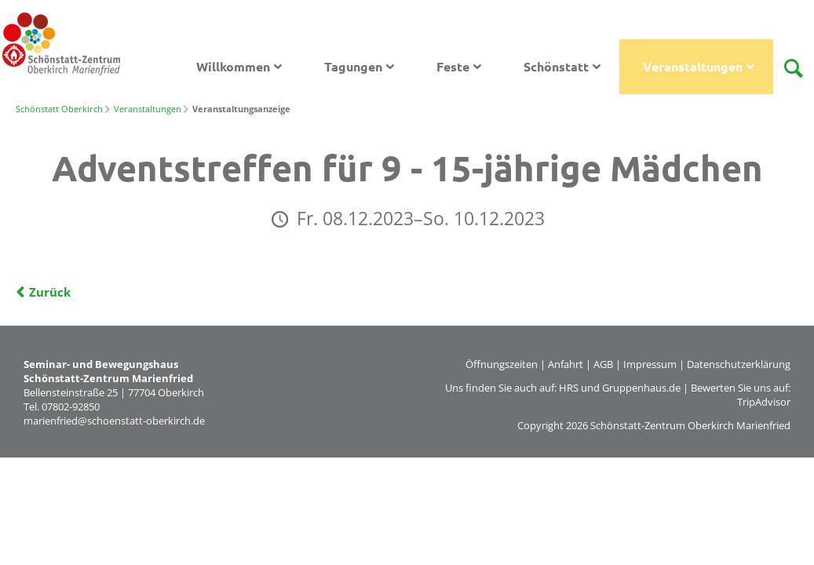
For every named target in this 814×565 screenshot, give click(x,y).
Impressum (650, 364)
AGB (603, 364)
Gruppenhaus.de (641, 388)
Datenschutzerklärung (738, 364)
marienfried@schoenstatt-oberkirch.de (114, 421)
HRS (569, 388)
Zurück (50, 292)
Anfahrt (565, 364)
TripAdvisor (763, 402)
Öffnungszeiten (501, 364)
